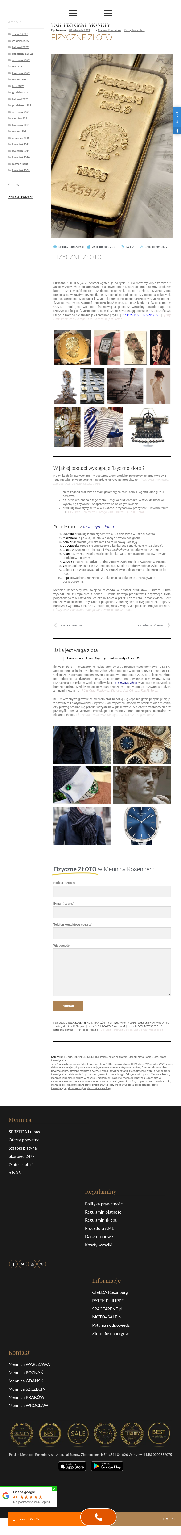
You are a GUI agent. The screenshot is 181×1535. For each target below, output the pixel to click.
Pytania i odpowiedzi (111, 1325)
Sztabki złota (136, 1056)
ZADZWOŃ (23, 1518)
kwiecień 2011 (21, 150)
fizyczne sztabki (99, 1070)
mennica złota (162, 1081)
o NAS (15, 1172)
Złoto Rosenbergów (110, 1333)
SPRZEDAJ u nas (24, 1131)
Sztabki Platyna (75, 1026)
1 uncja (68, 1056)
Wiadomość (61, 945)
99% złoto (151, 1063)
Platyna (69, 1029)
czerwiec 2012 (20, 137)
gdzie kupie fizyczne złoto (83, 1074)
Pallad (93, 1029)
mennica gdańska (121, 1074)
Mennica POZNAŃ (26, 1372)
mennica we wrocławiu (104, 1081)
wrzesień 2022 (21, 60)
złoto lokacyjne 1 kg (99, 1088)
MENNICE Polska (97, 1056)
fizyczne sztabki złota (122, 1070)
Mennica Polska (160, 1074)
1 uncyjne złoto (95, 1063)
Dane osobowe (99, 1236)
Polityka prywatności (104, 1203)
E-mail (63, 903)
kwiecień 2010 (21, 157)
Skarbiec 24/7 (22, 1156)
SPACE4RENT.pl (107, 1308)
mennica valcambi (61, 1077)
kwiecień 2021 (21, 124)
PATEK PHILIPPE (108, 1300)
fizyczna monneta (109, 1067)
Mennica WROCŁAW (28, 1405)
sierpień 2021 (20, 118)
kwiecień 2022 (21, 73)
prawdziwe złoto (81, 1084)
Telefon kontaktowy (73, 924)
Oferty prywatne (24, 1139)
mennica (104, 1074)
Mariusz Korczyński (109, 30)
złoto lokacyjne (77, 1088)
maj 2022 (17, 66)
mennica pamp (140, 1074)
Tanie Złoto (151, 1056)
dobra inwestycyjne (62, 1067)
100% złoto (137, 1063)
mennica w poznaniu (135, 1077)
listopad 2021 (20, 98)
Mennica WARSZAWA (29, 1364)
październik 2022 (22, 53)
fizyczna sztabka (130, 1067)
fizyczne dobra (59, 1070)
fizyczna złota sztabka (154, 1067)
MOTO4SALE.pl (107, 1316)
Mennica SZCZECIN (27, 1389)
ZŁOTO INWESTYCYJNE (148, 1026)
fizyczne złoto (144, 1070)
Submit (68, 1006)
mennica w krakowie (110, 1077)
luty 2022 (18, 86)
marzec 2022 (20, 79)
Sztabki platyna (23, 1148)
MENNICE (80, 1056)
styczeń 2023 (20, 34)
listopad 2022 (20, 47)
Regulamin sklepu (101, 1219)
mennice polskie (60, 1084)
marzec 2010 (20, 163)
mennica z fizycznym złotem (135, 1081)
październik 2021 (22, 105)
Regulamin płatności (103, 1211)
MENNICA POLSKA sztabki (110, 1026)
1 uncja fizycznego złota (71, 1063)
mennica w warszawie (77, 1081)
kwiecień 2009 (21, 170)
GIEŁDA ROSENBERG (78, 1022)
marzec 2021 (20, 131)
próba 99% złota (124, 1084)
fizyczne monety (79, 1070)
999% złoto (165, 1063)
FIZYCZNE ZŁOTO (81, 37)
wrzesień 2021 (21, 111)
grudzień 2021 (20, 92)
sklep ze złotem (118, 1056)
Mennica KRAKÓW (27, 1397)
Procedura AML (99, 1228)
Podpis (64, 882)
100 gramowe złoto (117, 1063)
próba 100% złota (102, 1084)
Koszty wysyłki (98, 1244)
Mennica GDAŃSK (26, 1380)
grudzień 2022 (20, 40)
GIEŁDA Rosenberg (110, 1292)
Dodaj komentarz (134, 30)
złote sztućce (143, 1084)
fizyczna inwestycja (86, 1067)
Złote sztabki (21, 1164)
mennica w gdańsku (84, 1077)
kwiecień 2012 (21, 144)
